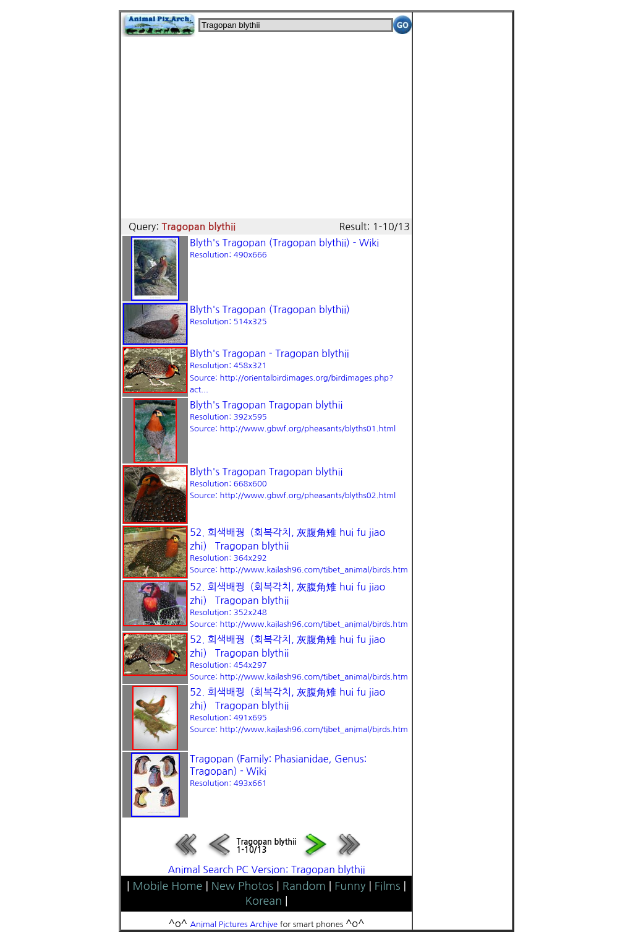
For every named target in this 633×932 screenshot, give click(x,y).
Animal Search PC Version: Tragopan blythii (266, 869)
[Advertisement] (266, 123)
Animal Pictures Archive (234, 924)
